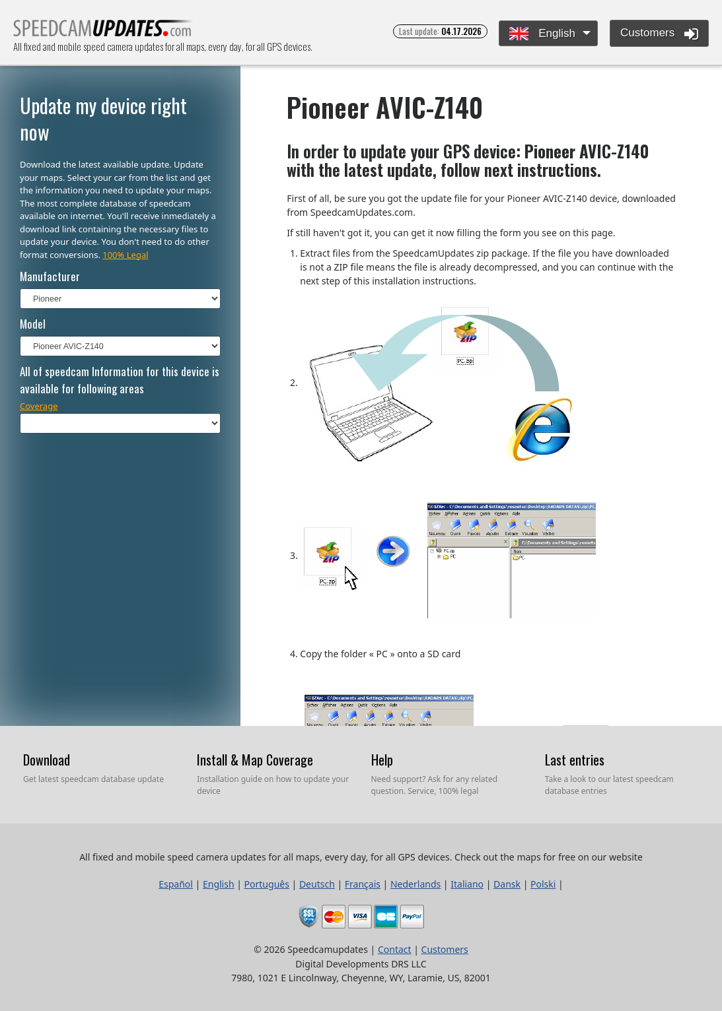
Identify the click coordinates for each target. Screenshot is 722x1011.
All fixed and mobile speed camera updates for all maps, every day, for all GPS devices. (103, 32)
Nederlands (415, 884)
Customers (659, 34)
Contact (395, 949)
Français (362, 884)
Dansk (507, 884)
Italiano (467, 884)
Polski (543, 884)
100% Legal (125, 255)
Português (266, 884)
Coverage (39, 406)
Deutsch (317, 884)
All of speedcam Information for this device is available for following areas (119, 380)
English (542, 34)
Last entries (574, 759)
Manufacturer (50, 276)
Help (382, 759)
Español (176, 884)
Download (46, 759)
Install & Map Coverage (255, 759)
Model (33, 323)
